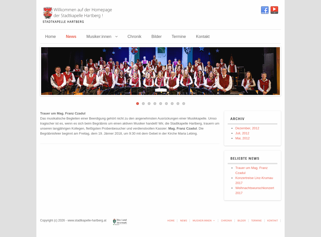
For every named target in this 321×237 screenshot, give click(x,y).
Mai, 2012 (242, 138)
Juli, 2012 (242, 133)
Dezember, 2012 (247, 128)
